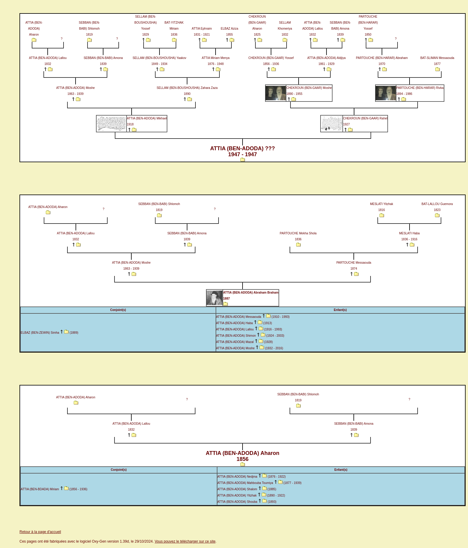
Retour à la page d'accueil (40, 532)
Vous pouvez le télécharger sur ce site (185, 541)
